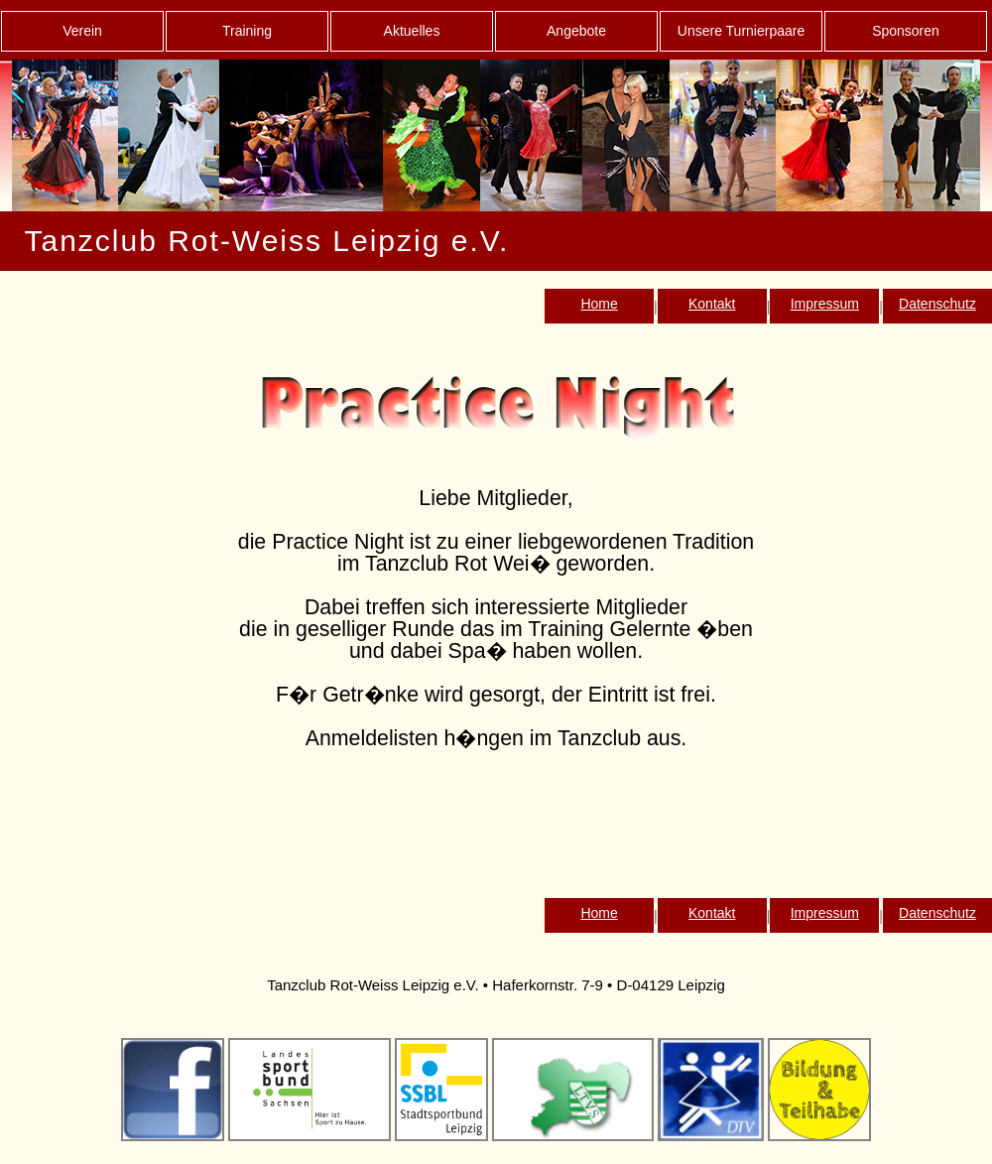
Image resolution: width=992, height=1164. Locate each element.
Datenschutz (937, 304)
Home (598, 304)
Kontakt (711, 304)
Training (247, 31)
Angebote (576, 31)
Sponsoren (905, 31)
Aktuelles (412, 31)
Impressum (825, 304)
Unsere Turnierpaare (741, 31)
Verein (82, 31)
